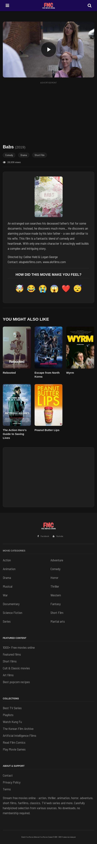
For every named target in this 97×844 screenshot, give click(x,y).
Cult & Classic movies (16, 668)
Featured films (12, 654)
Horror (54, 578)
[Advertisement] (50, 111)
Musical (7, 586)
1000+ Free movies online (19, 647)
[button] (48, 49)
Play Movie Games (14, 749)
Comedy (9, 155)
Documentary (11, 604)
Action (7, 560)
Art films (8, 675)
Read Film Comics (14, 742)
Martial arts (57, 621)
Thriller (54, 586)
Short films (10, 661)
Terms (7, 789)
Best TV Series (12, 708)
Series (7, 621)
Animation (9, 569)
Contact (8, 775)
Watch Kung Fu (12, 722)
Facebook (43, 536)
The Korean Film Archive (18, 729)
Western (55, 595)
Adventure (56, 560)
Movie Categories (14, 550)
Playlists (8, 715)
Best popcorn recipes (16, 682)
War (5, 595)
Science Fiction (12, 613)
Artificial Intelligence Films (19, 735)
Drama (24, 155)
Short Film (39, 155)
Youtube (58, 536)
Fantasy (55, 604)
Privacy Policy (11, 782)
